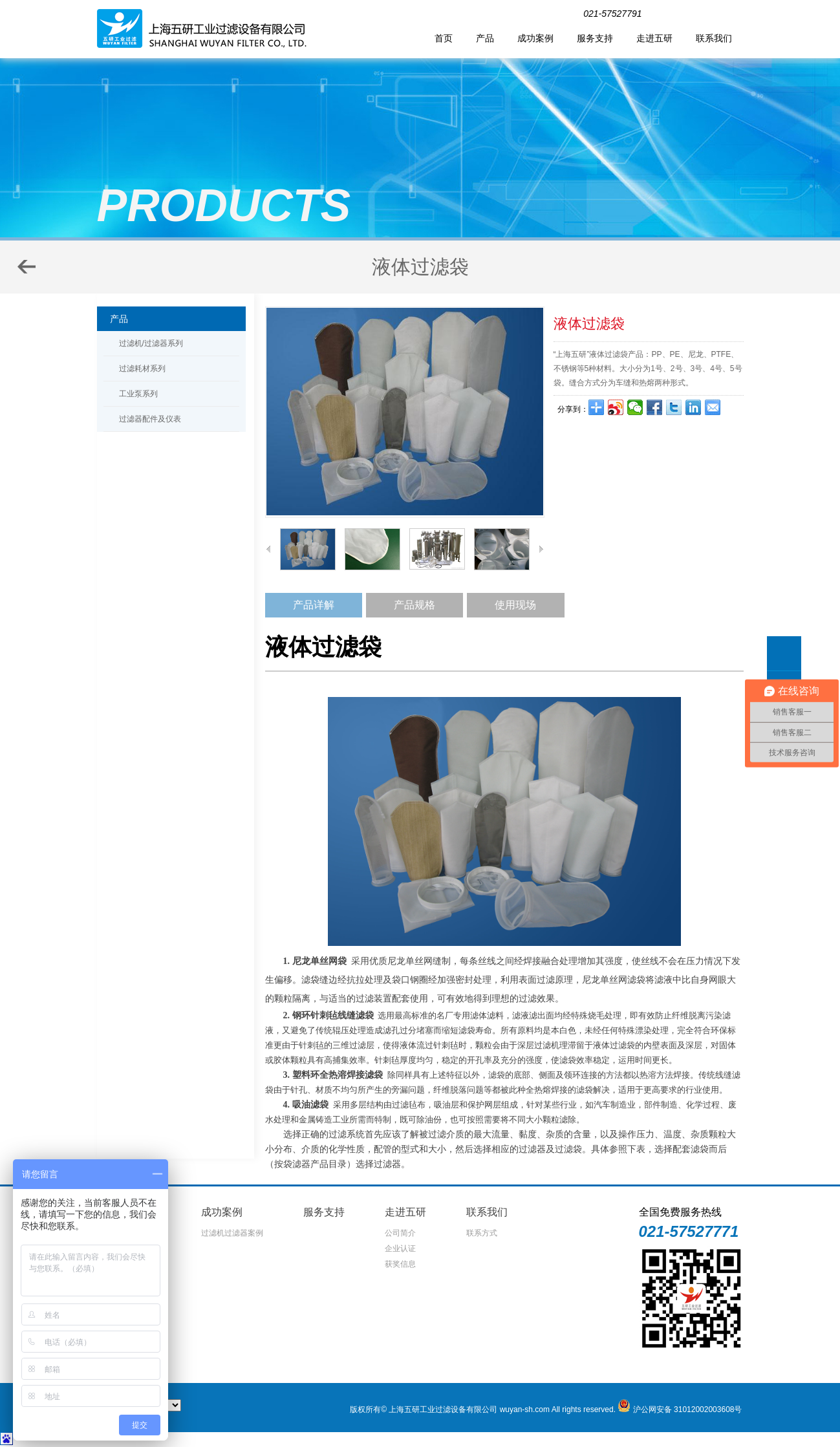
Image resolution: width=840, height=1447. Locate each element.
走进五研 (654, 38)
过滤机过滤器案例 (232, 1233)
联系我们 (714, 38)
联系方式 (481, 1233)
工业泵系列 (138, 393)
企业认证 (400, 1248)
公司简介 (400, 1233)
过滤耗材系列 (142, 368)
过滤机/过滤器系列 (151, 343)
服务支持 (595, 38)
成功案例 (535, 38)
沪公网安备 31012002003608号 (687, 1409)
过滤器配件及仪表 (150, 418)
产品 (485, 38)
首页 (444, 38)
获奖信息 (400, 1264)
